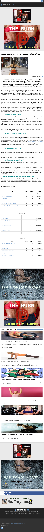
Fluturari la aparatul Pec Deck (7, 227)
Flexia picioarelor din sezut (7, 220)
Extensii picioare (4, 218)
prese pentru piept (29, 138)
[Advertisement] (8, 263)
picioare (7, 143)
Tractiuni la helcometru (6, 200)
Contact (19, 523)
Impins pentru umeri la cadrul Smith (8, 203)
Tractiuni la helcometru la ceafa (7, 250)
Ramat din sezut (4, 198)
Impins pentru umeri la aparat (7, 253)
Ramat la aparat (4, 248)
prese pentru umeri (39, 138)
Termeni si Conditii (14, 523)
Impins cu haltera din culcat (7, 196)
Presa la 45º (3, 193)
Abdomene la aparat (5, 208)
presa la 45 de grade (20, 138)
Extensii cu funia (4, 232)
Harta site (23, 523)
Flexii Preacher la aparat (6, 230)
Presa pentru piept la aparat (7, 245)
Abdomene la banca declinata (7, 255)
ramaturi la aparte (31, 141)
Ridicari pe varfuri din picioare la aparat (9, 205)
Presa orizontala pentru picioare (8, 243)
